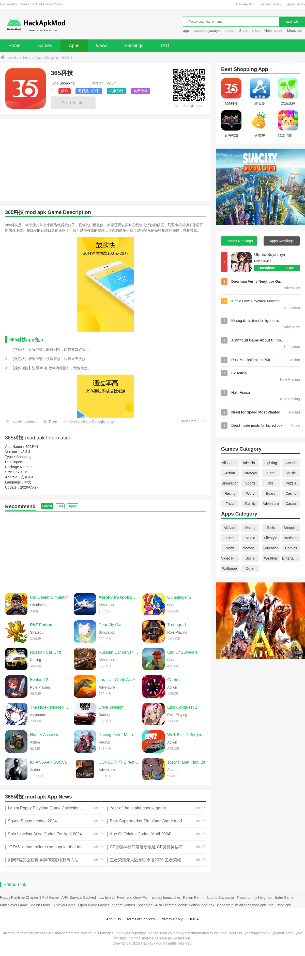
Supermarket (249, 30)
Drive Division (111, 707)
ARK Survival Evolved (78, 897)
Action (230, 473)
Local (230, 538)
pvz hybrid (106, 897)
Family (250, 504)
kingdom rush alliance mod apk (241, 905)
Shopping (51, 58)
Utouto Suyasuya (269, 254)
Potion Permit (193, 897)
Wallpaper (230, 568)
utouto (229, 30)
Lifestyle (270, 538)
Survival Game (64, 905)
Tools (271, 528)
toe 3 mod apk (279, 905)
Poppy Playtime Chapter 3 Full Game (29, 897)
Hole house (273, 30)
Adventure (271, 504)
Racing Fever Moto (116, 735)
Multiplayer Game (14, 905)
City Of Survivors (182, 652)
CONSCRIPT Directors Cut (119, 762)
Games (44, 45)
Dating (250, 528)
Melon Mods (40, 905)
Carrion (173, 680)
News (102, 45)
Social (250, 558)
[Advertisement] (105, 549)
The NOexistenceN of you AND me (50, 707)
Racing (230, 493)
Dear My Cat (110, 625)
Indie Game (284, 897)
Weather (271, 558)
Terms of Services (141, 919)
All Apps (230, 528)
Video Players (230, 558)
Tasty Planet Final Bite (187, 762)
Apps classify (296, 4)
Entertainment (291, 558)
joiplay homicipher (166, 897)
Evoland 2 (39, 680)
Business (291, 538)
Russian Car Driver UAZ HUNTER (119, 652)
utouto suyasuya (207, 30)
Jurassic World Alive (117, 680)
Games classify (271, 4)
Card (270, 473)
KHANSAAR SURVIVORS (50, 762)
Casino (291, 493)
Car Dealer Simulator (49, 597)
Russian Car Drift (45, 652)
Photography (250, 548)
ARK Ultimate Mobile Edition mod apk (184, 905)
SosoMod (145, 905)
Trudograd (176, 625)
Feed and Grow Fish (133, 897)
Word (250, 493)
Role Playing (250, 463)
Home (14, 45)
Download (279, 268)
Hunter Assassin (44, 735)
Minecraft (294, 30)
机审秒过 (116, 91)
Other (250, 568)
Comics (291, 548)
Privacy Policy (171, 919)
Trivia (230, 504)
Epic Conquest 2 (182, 707)
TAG (164, 45)
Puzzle (291, 483)
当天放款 (140, 91)
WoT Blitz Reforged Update (187, 735)
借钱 (64, 91)
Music (291, 473)
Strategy (250, 473)
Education (271, 548)
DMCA (193, 919)
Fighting (270, 463)
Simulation (230, 483)
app (186, 30)
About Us (113, 919)
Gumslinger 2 (179, 597)
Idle (271, 483)
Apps (74, 45)
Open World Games (94, 905)
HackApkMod (245, 4)
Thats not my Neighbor (255, 897)
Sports (250, 483)
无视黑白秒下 (88, 91)
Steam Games (123, 905)
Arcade (291, 463)
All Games (230, 463)
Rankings (133, 45)
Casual (291, 504)
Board (270, 493)
